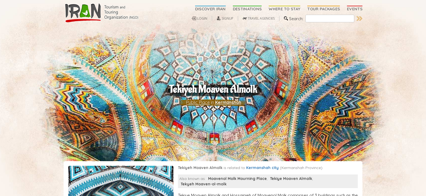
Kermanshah (228, 103)
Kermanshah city (262, 170)
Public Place (198, 103)
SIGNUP (227, 18)
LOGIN (202, 18)
